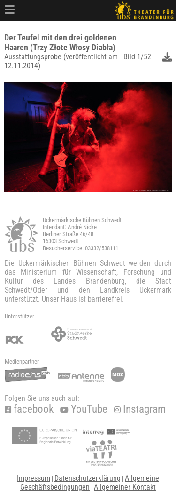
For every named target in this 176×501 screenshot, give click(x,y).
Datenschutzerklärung (87, 478)
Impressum (33, 478)
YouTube (83, 409)
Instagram (140, 409)
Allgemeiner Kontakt (125, 487)
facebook (29, 409)
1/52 (144, 56)
